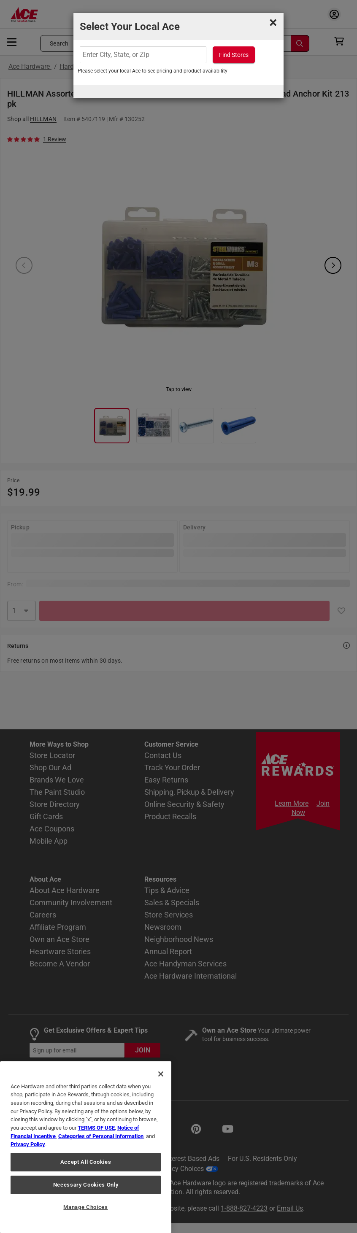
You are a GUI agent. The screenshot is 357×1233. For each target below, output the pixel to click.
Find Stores (234, 54)
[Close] (160, 1074)
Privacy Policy (28, 1144)
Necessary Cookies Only (85, 1185)
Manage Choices (85, 1207)
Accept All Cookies (85, 1162)
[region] (85, 1147)
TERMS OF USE (96, 1128)
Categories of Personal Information (100, 1136)
